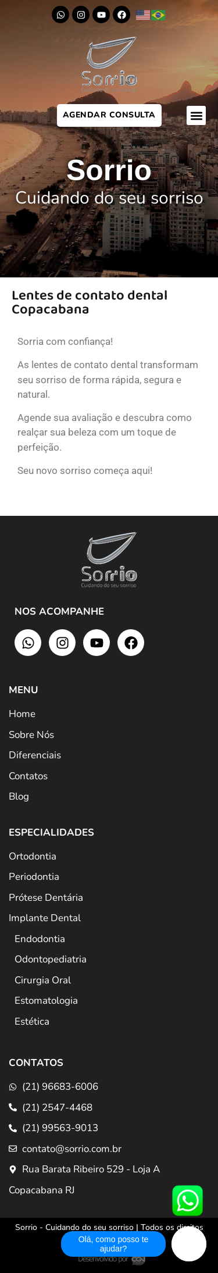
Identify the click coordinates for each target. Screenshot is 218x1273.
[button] (196, 115)
